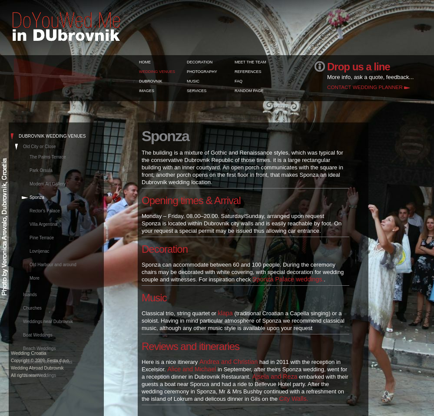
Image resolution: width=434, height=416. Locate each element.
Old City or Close (39, 146)
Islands (30, 294)
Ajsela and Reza (274, 376)
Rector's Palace (45, 210)
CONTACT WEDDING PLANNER (365, 87)
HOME (145, 62)
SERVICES (196, 91)
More (35, 278)
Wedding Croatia (28, 353)
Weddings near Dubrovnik (48, 321)
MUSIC (193, 81)
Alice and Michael (191, 369)
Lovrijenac (40, 251)
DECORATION (199, 62)
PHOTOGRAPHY (202, 71)
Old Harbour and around (53, 264)
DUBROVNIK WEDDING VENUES (52, 136)
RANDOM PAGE (249, 91)
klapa (225, 313)
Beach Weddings (39, 348)
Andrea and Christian (228, 361)
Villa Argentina (43, 224)
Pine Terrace (42, 237)
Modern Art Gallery (48, 184)
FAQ (238, 81)
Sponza (37, 197)
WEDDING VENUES (157, 71)
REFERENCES (248, 71)
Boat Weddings (38, 335)
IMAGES (146, 91)
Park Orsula (41, 170)
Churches (32, 308)
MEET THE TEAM (250, 62)
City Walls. (293, 398)
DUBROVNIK (150, 81)
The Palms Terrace (48, 157)
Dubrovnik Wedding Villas (48, 362)
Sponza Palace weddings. (288, 279)
